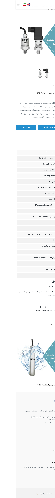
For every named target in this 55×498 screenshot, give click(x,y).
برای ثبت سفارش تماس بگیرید (38, 127)
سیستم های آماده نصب (45, 450)
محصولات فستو (48, 440)
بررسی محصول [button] (45, 282)
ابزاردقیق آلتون (48, 445)
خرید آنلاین (10, 127)
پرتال (20, 494)
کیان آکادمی (49, 455)
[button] (52, 89)
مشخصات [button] (47, 146)
